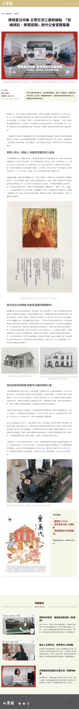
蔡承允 (6, 90)
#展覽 (7, 99)
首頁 (2, 14)
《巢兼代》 (16, 14)
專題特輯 (8, 14)
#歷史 (3, 99)
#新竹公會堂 (16, 99)
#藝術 (10, 99)
